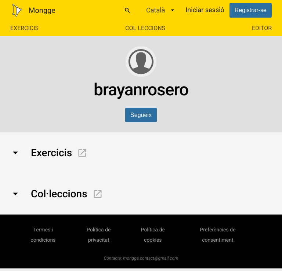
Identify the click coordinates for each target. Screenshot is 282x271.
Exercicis (24, 28)
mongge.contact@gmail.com (150, 258)
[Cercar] (127, 10)
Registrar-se (251, 10)
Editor (262, 28)
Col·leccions (145, 28)
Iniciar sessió (204, 10)
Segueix (141, 115)
